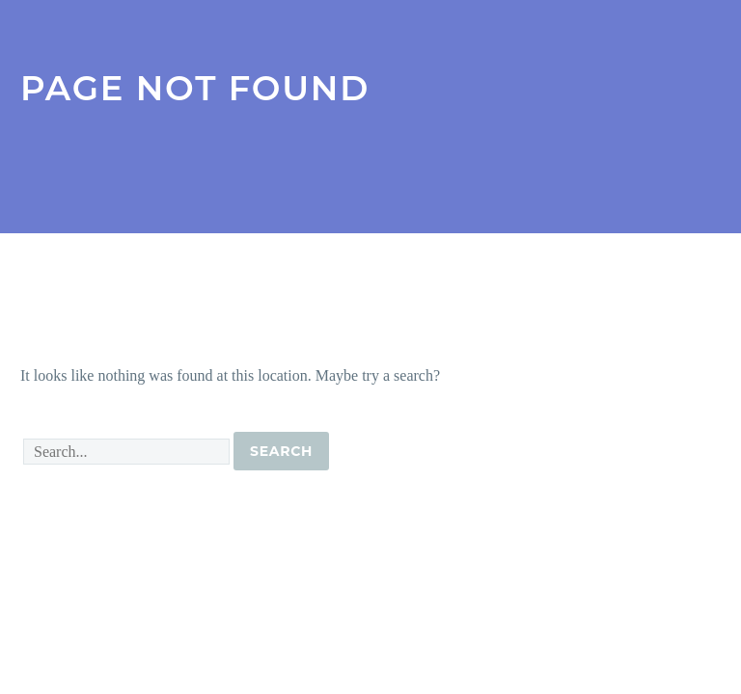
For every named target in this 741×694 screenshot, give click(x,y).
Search (281, 451)
